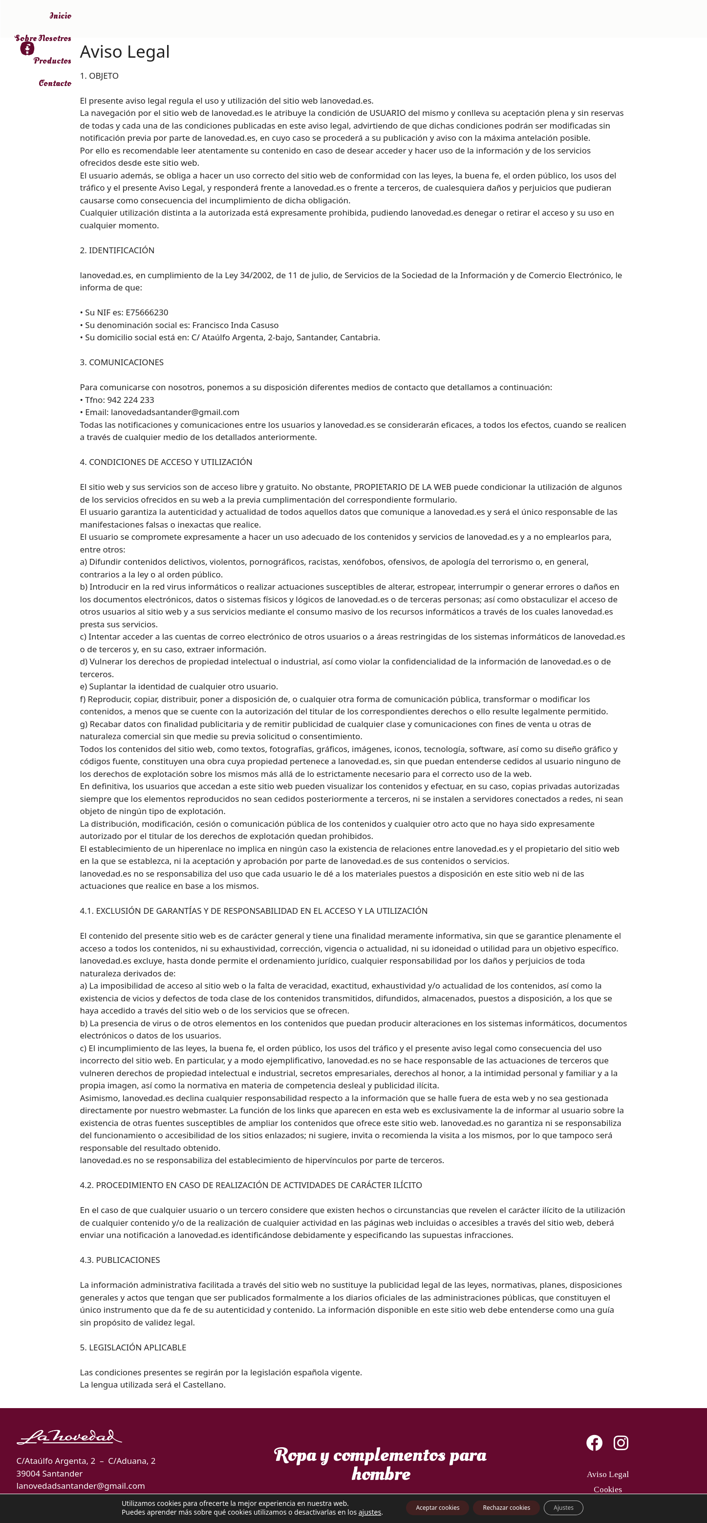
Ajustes (581, 1507)
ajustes (346, 1512)
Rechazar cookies (508, 1507)
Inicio (433, 19)
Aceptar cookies (422, 1507)
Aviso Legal (608, 1479)
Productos (559, 19)
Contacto (613, 19)
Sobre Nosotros (492, 19)
